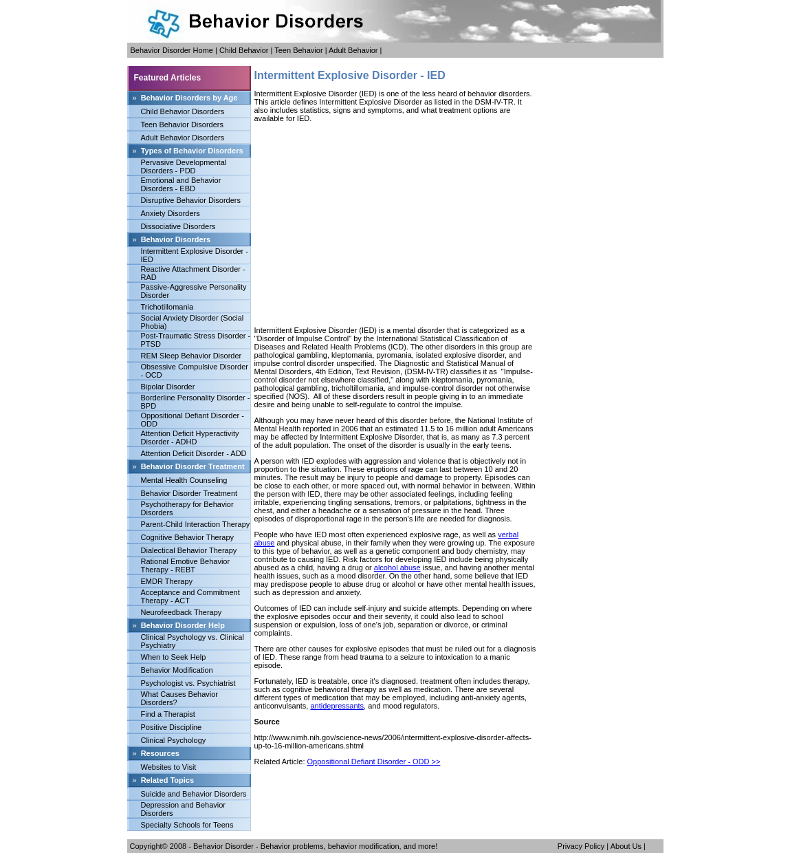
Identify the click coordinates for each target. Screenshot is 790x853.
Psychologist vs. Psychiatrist (188, 683)
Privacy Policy (581, 846)
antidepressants (337, 706)
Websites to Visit (169, 767)
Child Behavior (244, 50)
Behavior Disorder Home (172, 50)
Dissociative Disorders (178, 226)
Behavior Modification (177, 670)
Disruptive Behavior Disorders (191, 200)
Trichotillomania (167, 307)
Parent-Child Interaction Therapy (195, 524)
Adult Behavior (353, 50)
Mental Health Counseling (184, 480)
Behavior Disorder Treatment (189, 493)
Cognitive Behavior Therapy (187, 537)
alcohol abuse (397, 567)
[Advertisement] (395, 224)
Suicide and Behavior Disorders (194, 794)
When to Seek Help (173, 657)
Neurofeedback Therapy (181, 612)
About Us (626, 846)
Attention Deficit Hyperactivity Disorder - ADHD (190, 437)
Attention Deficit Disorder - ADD (194, 453)
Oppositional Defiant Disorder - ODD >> (374, 761)
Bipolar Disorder (168, 386)
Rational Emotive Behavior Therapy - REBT (185, 565)
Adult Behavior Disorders (183, 137)
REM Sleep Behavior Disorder (191, 356)
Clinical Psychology (173, 740)
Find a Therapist (168, 714)
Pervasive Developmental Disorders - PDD (184, 166)
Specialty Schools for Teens (187, 825)
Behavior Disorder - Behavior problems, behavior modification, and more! (315, 846)
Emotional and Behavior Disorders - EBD (181, 184)
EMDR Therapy (167, 581)
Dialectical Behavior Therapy (189, 550)
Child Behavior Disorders (183, 111)
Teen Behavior (298, 50)
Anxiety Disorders (170, 213)
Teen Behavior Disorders (182, 124)
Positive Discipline (171, 727)
